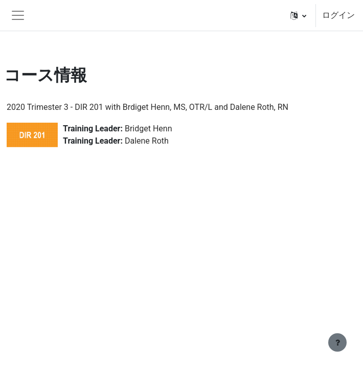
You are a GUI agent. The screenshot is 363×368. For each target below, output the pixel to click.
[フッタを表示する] (337, 342)
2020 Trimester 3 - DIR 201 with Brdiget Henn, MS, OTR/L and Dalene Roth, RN (147, 107)
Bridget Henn (148, 128)
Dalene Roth (147, 141)
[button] (298, 15)
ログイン (338, 15)
